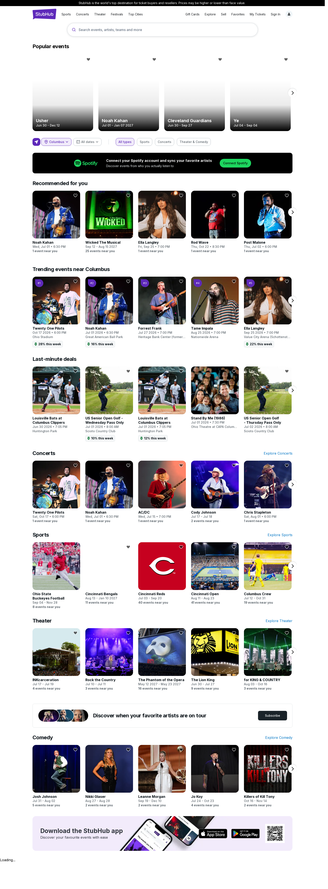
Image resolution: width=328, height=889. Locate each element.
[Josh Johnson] (56, 776)
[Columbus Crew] (267, 573)
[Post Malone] (267, 222)
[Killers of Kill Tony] (267, 776)
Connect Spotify (235, 163)
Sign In (265, 14)
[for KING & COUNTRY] (267, 659)
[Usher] (62, 93)
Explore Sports (280, 535)
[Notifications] (289, 14)
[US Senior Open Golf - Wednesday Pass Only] (109, 404)
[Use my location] (36, 142)
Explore (199, 14)
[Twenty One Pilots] (56, 312)
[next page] (292, 93)
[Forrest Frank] (162, 308)
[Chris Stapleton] (267, 492)
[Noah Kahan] (128, 93)
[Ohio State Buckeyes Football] (56, 576)
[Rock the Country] (109, 659)
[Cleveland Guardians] (194, 93)
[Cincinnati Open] (214, 573)
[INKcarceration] (56, 659)
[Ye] (260, 93)
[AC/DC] (162, 492)
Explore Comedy (278, 737)
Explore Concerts (278, 453)
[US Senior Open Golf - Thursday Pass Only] (267, 400)
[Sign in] (278, 14)
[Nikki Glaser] (109, 776)
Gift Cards (182, 14)
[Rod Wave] (214, 222)
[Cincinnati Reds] (162, 573)
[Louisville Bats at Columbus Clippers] (56, 400)
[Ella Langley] (162, 222)
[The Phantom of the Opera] (162, 659)
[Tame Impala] (214, 308)
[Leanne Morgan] (162, 776)
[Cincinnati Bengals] (109, 573)
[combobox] (56, 142)
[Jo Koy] (214, 776)
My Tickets (247, 14)
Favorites (227, 14)
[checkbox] (125, 142)
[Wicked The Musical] (109, 222)
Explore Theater (279, 621)
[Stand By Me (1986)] (214, 398)
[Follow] (88, 59)
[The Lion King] (214, 659)
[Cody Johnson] (214, 492)
